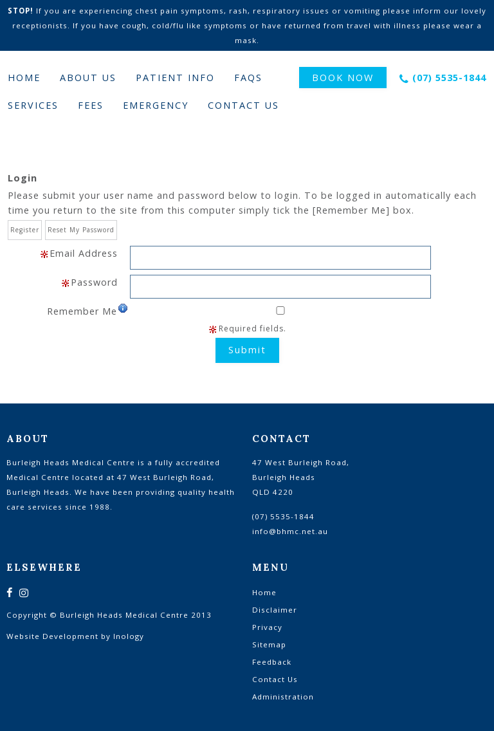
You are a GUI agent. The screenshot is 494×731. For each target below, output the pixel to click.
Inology (128, 636)
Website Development (52, 636)
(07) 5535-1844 (449, 77)
